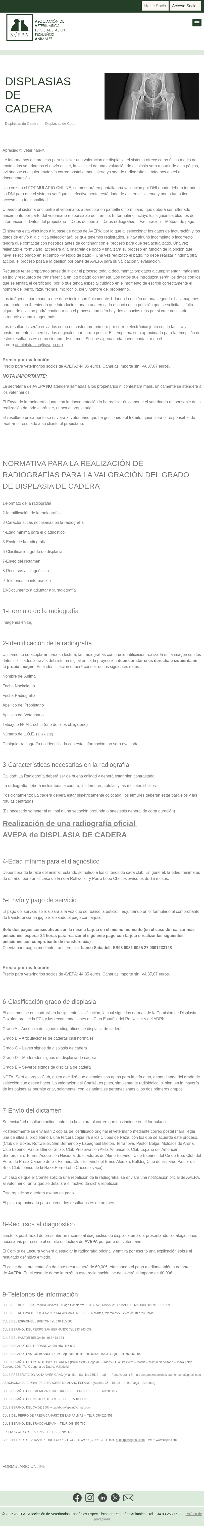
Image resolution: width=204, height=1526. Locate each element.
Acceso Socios (185, 6)
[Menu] (196, 22)
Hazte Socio (155, 6)
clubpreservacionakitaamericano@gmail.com (171, 1375)
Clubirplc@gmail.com (130, 1440)
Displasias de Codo (60, 124)
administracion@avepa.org (39, 345)
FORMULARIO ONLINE (24, 1466)
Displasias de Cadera (21, 124)
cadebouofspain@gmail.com (72, 1407)
